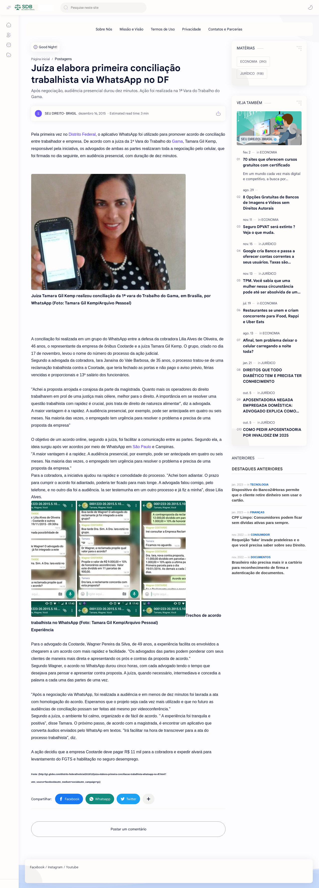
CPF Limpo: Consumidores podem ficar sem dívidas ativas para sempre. (267, 520)
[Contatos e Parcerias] (225, 29)
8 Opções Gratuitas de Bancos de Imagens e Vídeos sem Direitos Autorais (271, 203)
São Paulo (142, 447)
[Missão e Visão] (131, 29)
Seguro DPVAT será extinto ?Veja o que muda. (269, 229)
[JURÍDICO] (252, 74)
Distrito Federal (82, 134)
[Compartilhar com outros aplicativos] (149, 799)
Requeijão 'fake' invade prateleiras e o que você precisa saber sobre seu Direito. (269, 542)
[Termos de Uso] (163, 29)
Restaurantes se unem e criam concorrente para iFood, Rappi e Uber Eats (271, 316)
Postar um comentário (128, 829)
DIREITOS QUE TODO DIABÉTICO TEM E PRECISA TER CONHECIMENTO (272, 376)
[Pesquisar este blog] (103, 7)
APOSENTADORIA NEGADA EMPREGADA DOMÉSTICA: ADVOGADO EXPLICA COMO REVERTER (269, 405)
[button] (310, 7)
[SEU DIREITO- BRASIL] (61, 113)
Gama (177, 141)
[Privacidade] (191, 29)
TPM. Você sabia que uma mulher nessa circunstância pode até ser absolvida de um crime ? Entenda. (270, 286)
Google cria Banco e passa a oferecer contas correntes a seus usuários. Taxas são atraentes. (269, 257)
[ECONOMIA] (253, 62)
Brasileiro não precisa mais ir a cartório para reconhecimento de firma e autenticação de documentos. (267, 567)
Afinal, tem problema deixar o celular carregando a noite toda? (270, 346)
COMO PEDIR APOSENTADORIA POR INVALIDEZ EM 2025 (272, 432)
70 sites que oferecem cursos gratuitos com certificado (270, 162)
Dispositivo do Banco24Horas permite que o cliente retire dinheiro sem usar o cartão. (267, 495)
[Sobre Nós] (104, 29)
